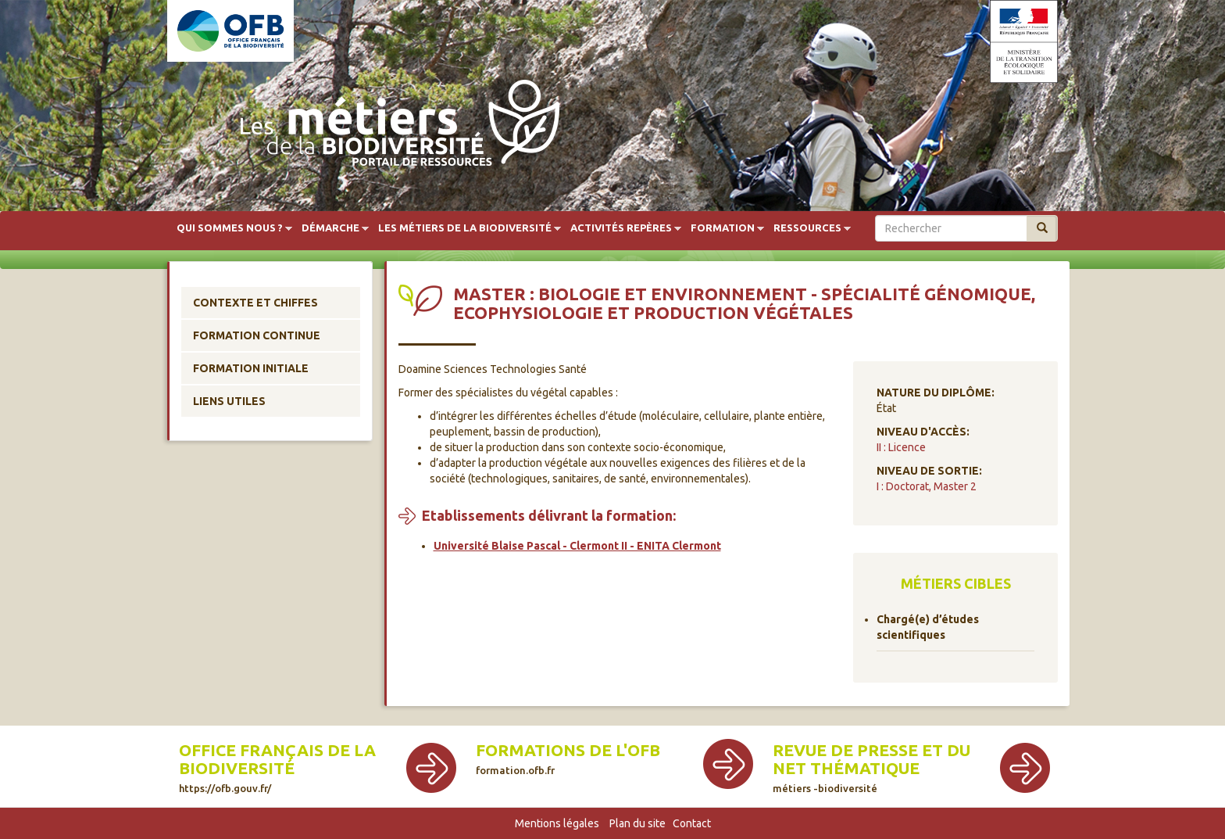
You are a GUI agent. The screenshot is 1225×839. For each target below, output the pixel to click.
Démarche (330, 228)
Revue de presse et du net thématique (871, 767)
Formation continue (256, 335)
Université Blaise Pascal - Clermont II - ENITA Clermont (577, 546)
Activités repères (621, 228)
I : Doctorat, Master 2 (927, 486)
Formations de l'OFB (568, 758)
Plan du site (637, 823)
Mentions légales (557, 823)
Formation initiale (251, 368)
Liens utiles (229, 401)
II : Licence (901, 447)
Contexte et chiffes (255, 302)
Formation (722, 228)
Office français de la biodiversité (277, 767)
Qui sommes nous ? (229, 228)
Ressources (807, 228)
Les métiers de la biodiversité (465, 228)
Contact (692, 823)
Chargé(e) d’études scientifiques (928, 627)
